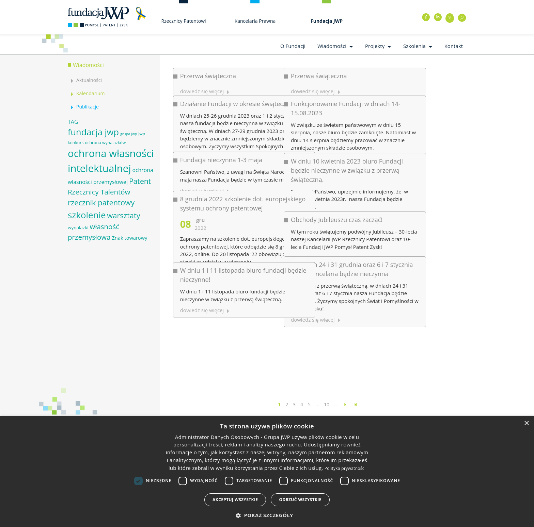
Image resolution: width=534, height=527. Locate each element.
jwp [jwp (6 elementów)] (141, 134)
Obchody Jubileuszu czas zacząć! (302, 174)
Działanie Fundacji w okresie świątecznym (239, 95)
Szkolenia (414, 45)
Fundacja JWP (327, 21)
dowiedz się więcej (278, 260)
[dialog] (267, 471)
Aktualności (89, 80)
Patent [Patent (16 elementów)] (140, 181)
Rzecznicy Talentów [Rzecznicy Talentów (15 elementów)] (99, 192)
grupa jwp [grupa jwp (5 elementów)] (128, 134)
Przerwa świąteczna (208, 76)
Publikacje (87, 106)
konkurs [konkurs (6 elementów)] (75, 143)
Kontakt (453, 45)
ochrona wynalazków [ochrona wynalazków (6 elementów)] (105, 143)
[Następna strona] (345, 404)
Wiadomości (331, 45)
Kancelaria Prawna (255, 21)
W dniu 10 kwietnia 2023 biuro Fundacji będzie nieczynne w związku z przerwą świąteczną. (312, 143)
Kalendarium (90, 93)
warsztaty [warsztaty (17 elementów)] (123, 215)
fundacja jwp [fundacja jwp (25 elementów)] (93, 132)
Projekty (374, 45)
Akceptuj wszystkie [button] (235, 500)
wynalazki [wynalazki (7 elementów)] (78, 227)
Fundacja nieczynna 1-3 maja (221, 134)
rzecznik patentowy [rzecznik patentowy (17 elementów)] (101, 202)
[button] (267, 515)
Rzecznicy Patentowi (183, 21)
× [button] (526, 423)
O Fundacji (292, 45)
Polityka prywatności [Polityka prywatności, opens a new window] (345, 468)
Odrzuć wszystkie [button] (300, 500)
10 (326, 404)
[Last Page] (355, 404)
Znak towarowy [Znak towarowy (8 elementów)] (129, 237)
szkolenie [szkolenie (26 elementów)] (87, 215)
